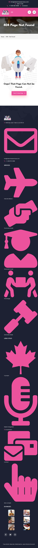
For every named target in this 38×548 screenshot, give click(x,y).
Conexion (25, 6)
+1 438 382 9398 (14, 6)
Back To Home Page (18, 93)
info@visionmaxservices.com (20, 2)
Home (3, 36)
